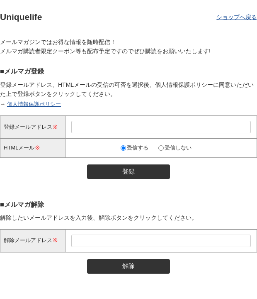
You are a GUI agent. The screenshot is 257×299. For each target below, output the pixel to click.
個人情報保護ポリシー (34, 104)
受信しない (178, 148)
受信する (137, 148)
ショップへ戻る (236, 17)
